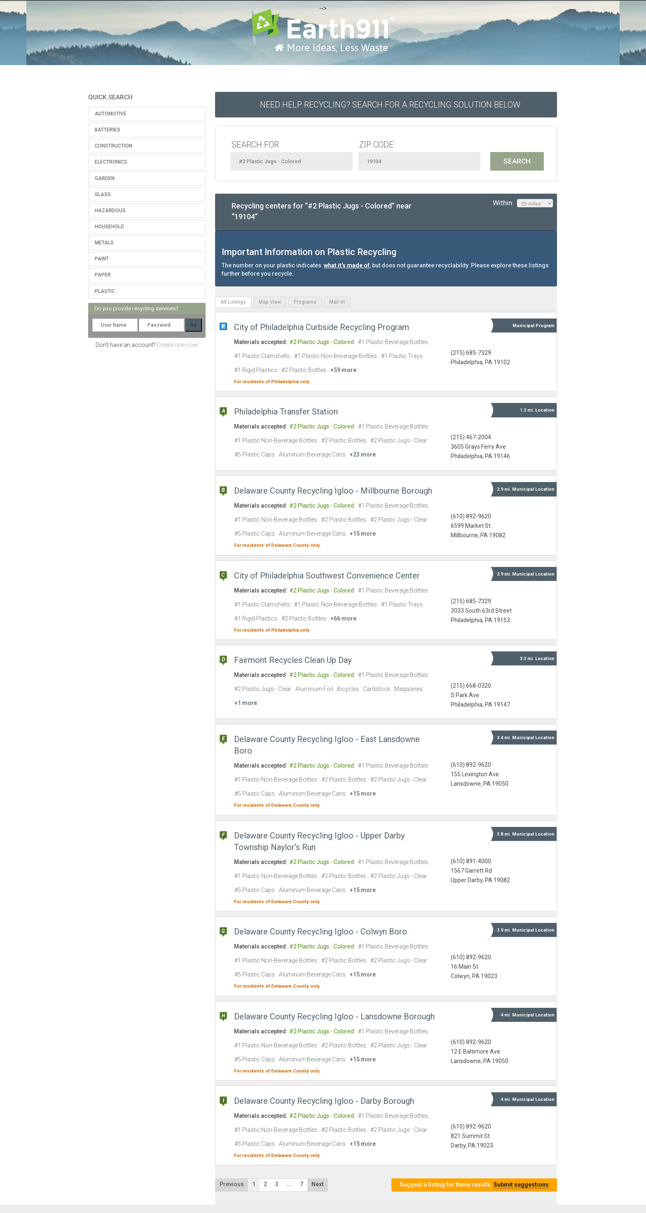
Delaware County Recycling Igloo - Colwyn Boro (320, 932)
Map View (270, 302)
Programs (305, 302)
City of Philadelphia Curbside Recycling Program (321, 327)
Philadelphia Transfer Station (286, 412)
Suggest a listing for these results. (474, 1184)
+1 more (245, 703)
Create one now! (178, 345)
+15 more (363, 533)
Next (317, 1184)
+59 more (343, 370)
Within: (523, 203)
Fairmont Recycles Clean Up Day (292, 660)
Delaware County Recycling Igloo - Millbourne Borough (333, 491)
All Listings (233, 302)
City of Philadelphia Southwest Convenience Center (327, 576)
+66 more (343, 618)
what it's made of (347, 265)
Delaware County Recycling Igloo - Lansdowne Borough (334, 1016)
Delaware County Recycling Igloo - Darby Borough (324, 1101)
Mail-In (337, 302)
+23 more (363, 454)
